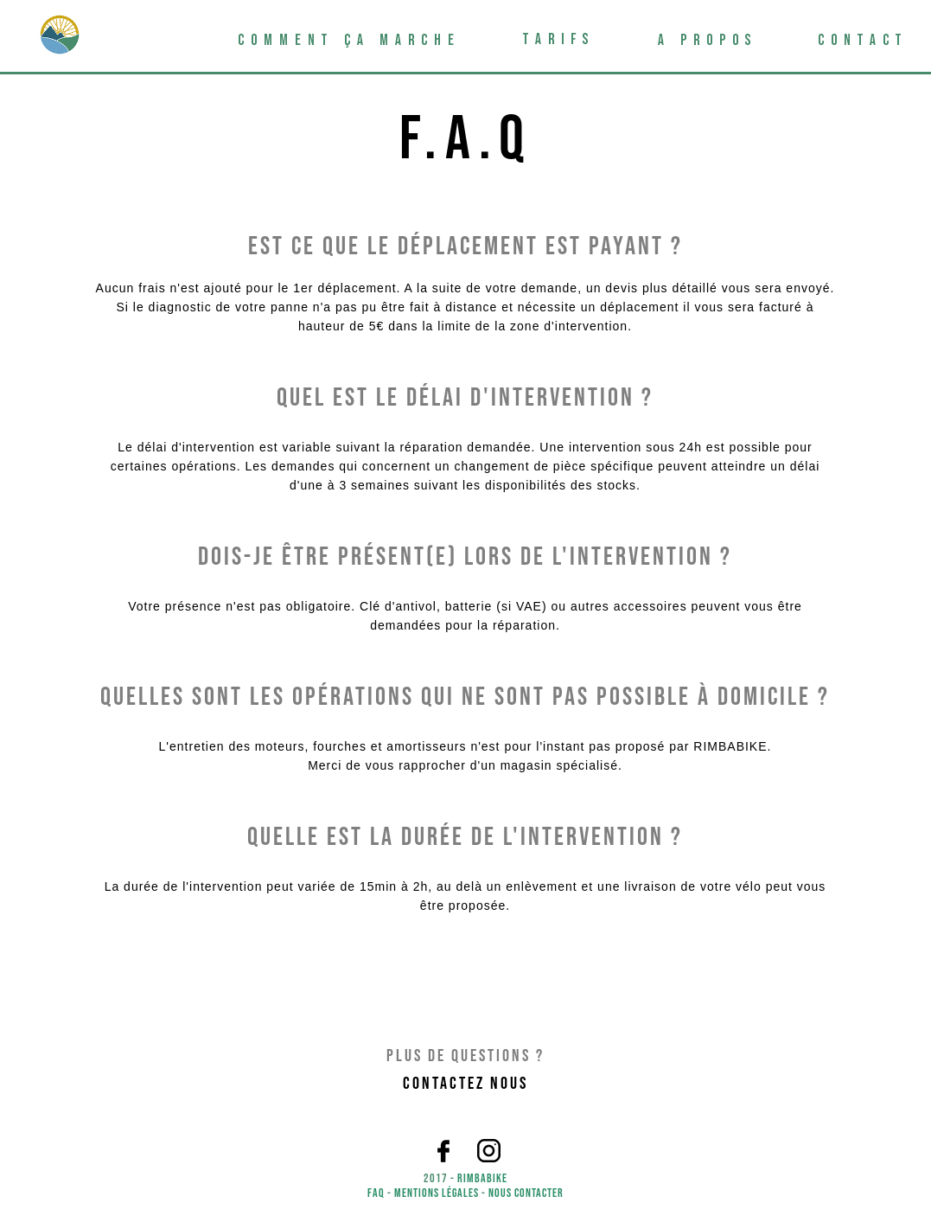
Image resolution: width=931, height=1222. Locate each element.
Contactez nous (465, 1083)
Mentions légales (436, 1193)
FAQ (376, 1193)
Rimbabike (482, 1178)
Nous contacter (526, 1193)
